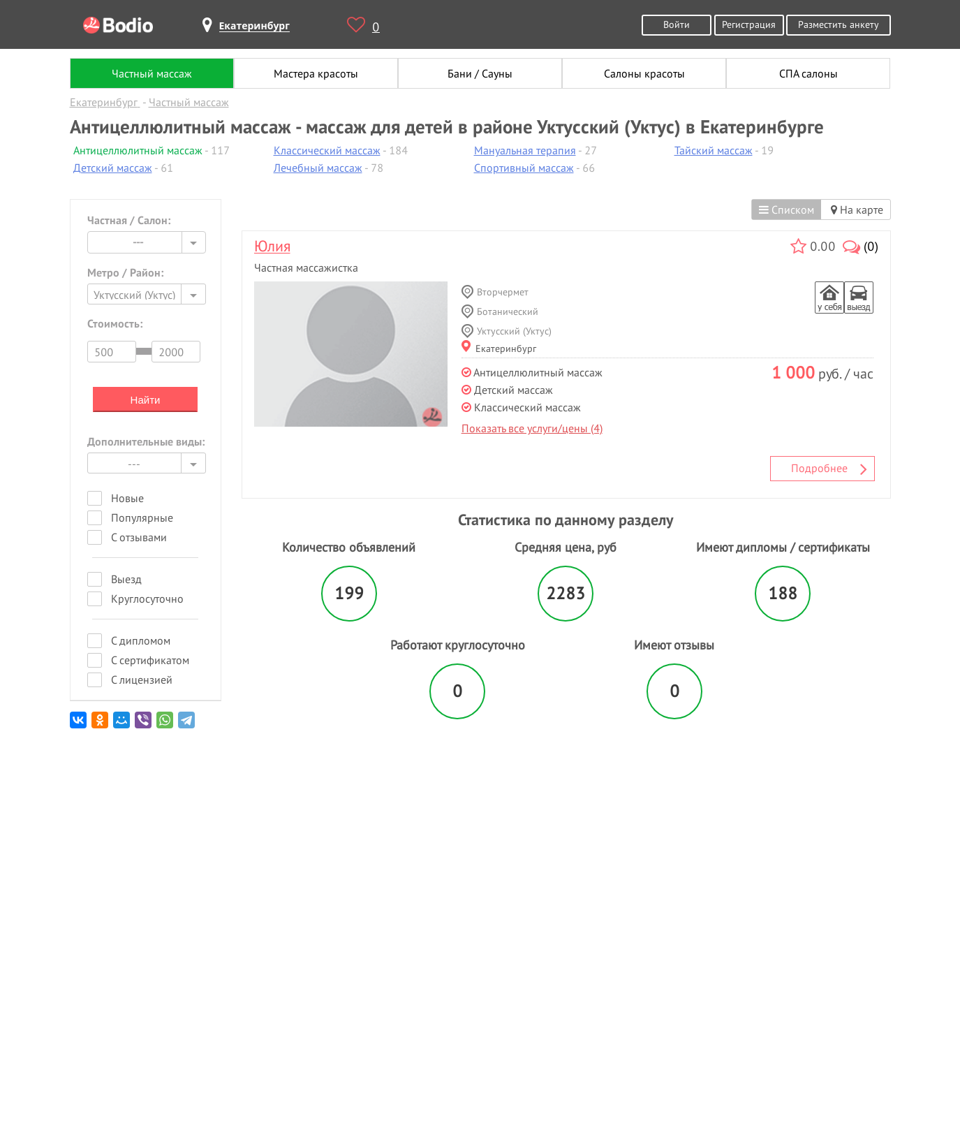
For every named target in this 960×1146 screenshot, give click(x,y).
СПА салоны (808, 73)
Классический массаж (327, 150)
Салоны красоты (644, 73)
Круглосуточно (147, 598)
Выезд (126, 579)
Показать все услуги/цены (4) (532, 428)
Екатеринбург (498, 348)
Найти (146, 400)
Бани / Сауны (480, 73)
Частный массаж (152, 73)
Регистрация (749, 24)
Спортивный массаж (524, 168)
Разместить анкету (838, 24)
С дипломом (140, 640)
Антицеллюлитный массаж (137, 150)
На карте (857, 209)
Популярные (142, 517)
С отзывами (139, 537)
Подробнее (829, 468)
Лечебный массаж (318, 168)
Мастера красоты (316, 73)
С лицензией (141, 679)
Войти (676, 24)
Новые (127, 498)
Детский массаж (112, 168)
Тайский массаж (713, 150)
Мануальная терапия (525, 150)
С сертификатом (150, 660)
